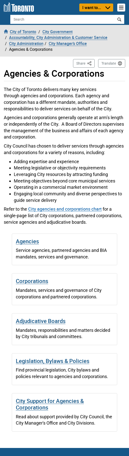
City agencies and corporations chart (65, 209)
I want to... (91, 7)
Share (85, 63)
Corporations (32, 281)
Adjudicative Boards (41, 321)
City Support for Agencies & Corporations (50, 404)
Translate (108, 63)
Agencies (27, 241)
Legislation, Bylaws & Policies (52, 360)
